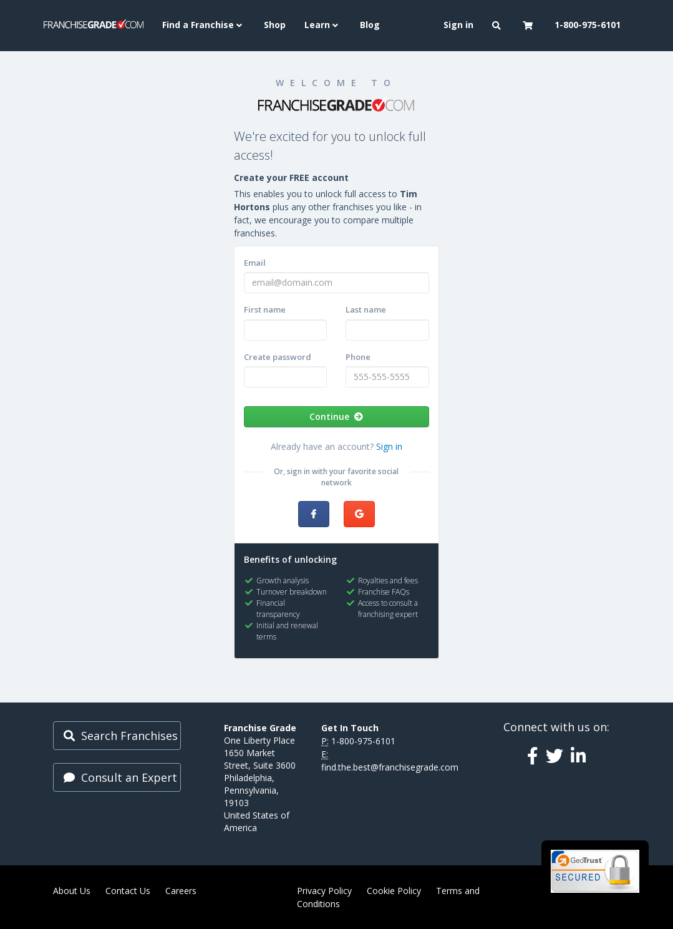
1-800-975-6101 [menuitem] (587, 25)
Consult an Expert (120, 777)
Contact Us (127, 891)
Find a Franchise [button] (203, 25)
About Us (71, 891)
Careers (180, 891)
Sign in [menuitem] (458, 25)
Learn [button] (322, 25)
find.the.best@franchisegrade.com (389, 767)
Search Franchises (121, 735)
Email (255, 262)
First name (265, 309)
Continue (336, 416)
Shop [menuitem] (275, 25)
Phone (358, 356)
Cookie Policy (394, 891)
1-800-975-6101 (363, 741)
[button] (498, 25)
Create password (277, 356)
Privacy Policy (324, 891)
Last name (366, 309)
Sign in (389, 446)
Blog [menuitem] (370, 25)
